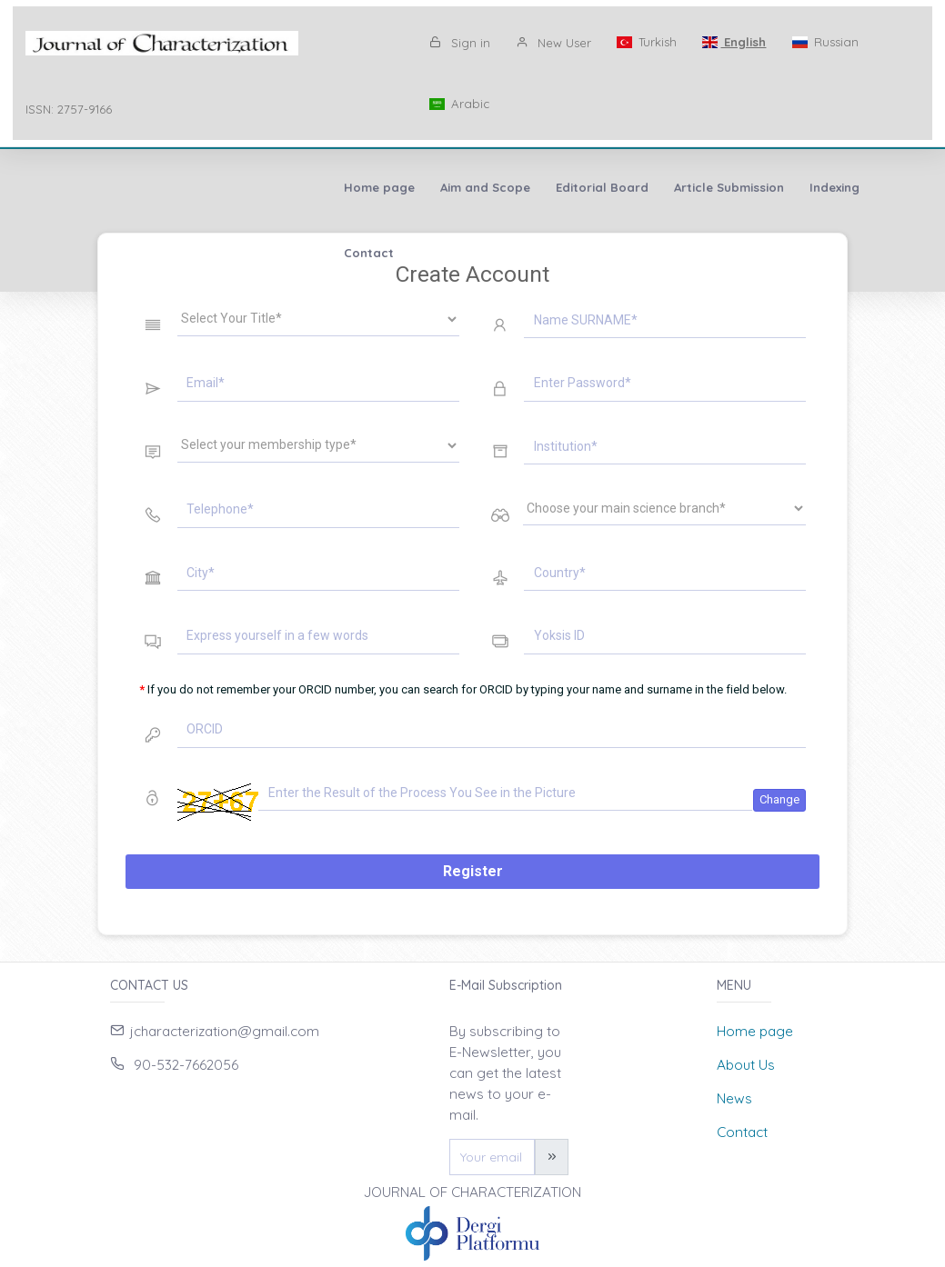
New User (553, 42)
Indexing (538, 187)
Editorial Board (305, 187)
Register (473, 871)
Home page (82, 187)
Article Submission (432, 187)
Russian (824, 42)
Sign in (459, 42)
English (734, 42)
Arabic (459, 103)
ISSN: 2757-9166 (68, 109)
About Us (746, 1064)
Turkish (647, 42)
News (734, 1098)
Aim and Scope (189, 187)
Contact (613, 187)
